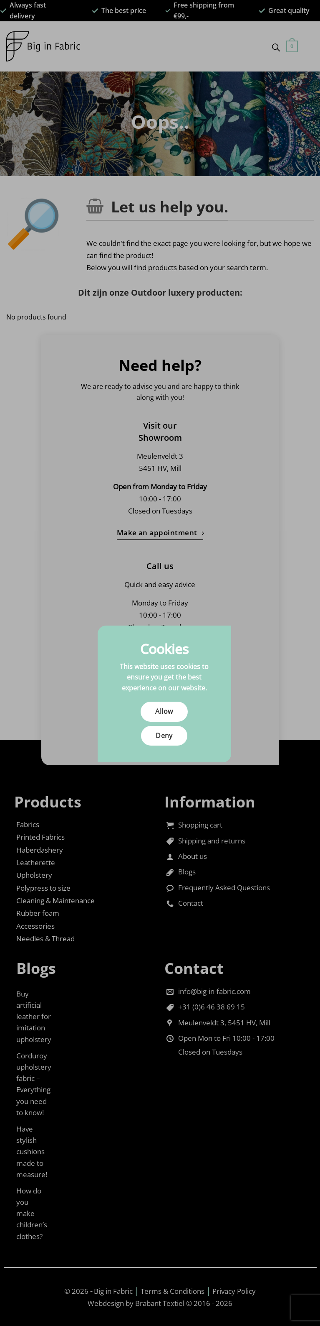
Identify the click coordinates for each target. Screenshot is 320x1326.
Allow (164, 711)
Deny (164, 735)
